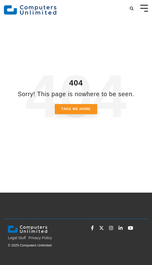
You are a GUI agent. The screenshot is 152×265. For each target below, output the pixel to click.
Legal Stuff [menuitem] (17, 238)
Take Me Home (76, 109)
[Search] (131, 8)
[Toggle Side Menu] (144, 8)
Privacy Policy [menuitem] (40, 238)
